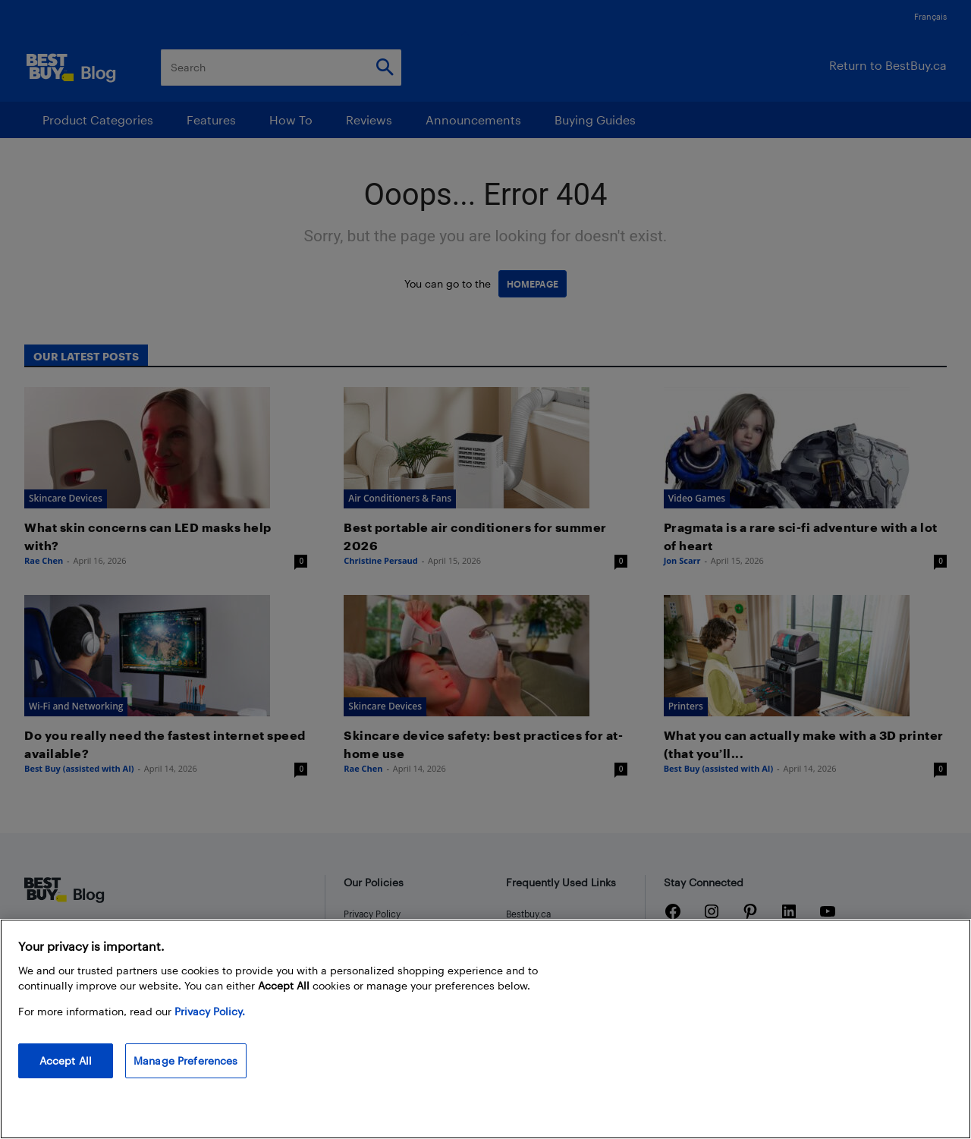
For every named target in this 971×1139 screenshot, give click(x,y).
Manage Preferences (186, 1060)
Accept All (65, 1060)
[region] (485, 1029)
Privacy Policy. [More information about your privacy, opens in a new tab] (209, 1011)
